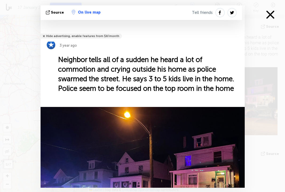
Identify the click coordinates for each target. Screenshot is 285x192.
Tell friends (202, 12)
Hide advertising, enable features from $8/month (82, 36)
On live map (86, 12)
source (55, 12)
